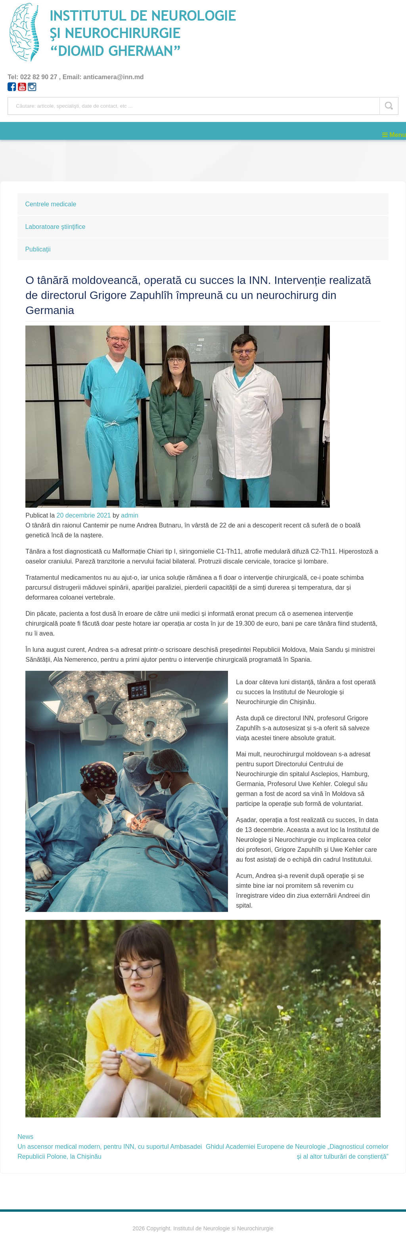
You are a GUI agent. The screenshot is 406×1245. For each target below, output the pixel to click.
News (25, 1136)
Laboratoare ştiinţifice (55, 226)
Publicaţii (37, 249)
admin (129, 515)
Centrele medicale (50, 204)
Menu (394, 134)
